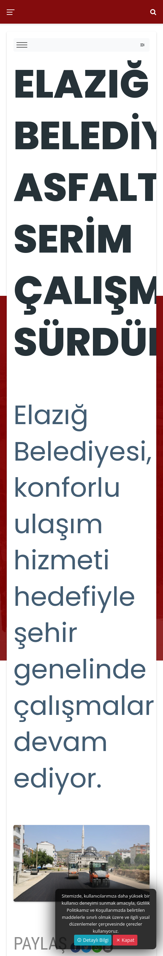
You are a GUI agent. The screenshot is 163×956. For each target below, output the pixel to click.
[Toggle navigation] (142, 44)
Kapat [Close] (125, 940)
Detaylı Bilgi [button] (92, 940)
